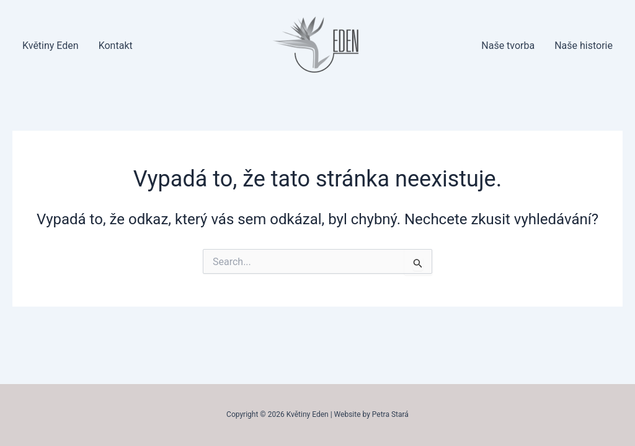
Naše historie (583, 45)
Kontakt (116, 45)
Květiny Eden (50, 45)
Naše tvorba (508, 45)
